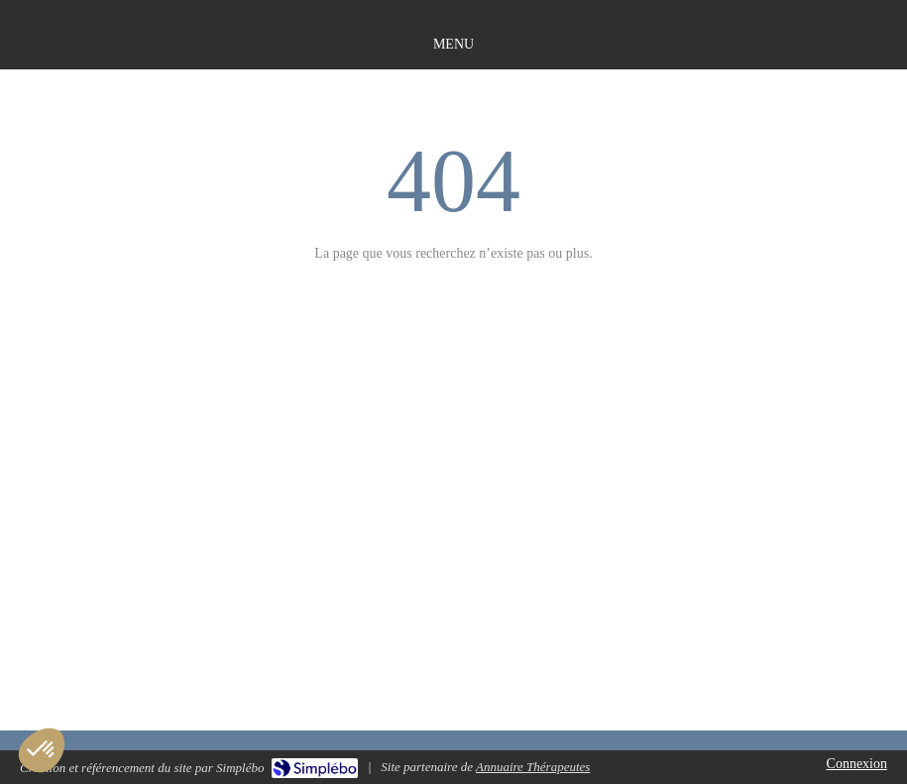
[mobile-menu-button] (453, 45)
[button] (41, 750)
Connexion (857, 763)
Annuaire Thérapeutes (533, 766)
